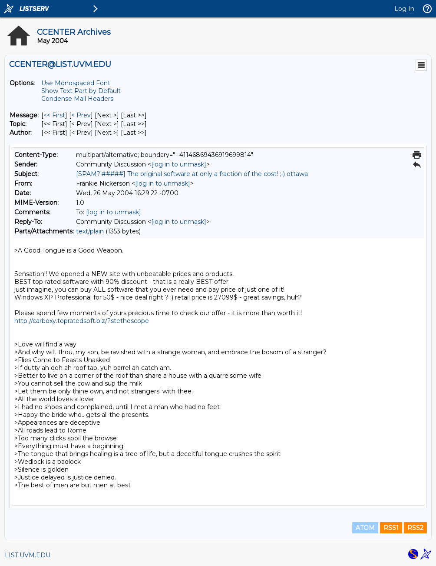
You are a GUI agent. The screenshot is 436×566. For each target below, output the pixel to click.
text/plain (90, 231)
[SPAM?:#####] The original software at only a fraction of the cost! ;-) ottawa (192, 174)
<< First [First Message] (54, 115)
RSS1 (391, 528)
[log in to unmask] (178, 164)
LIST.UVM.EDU (27, 555)
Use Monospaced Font (75, 83)
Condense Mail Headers (77, 99)
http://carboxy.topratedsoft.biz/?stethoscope (81, 321)
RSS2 (415, 528)
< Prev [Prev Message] (81, 115)
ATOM (365, 528)
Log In (404, 9)
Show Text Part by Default (81, 91)
